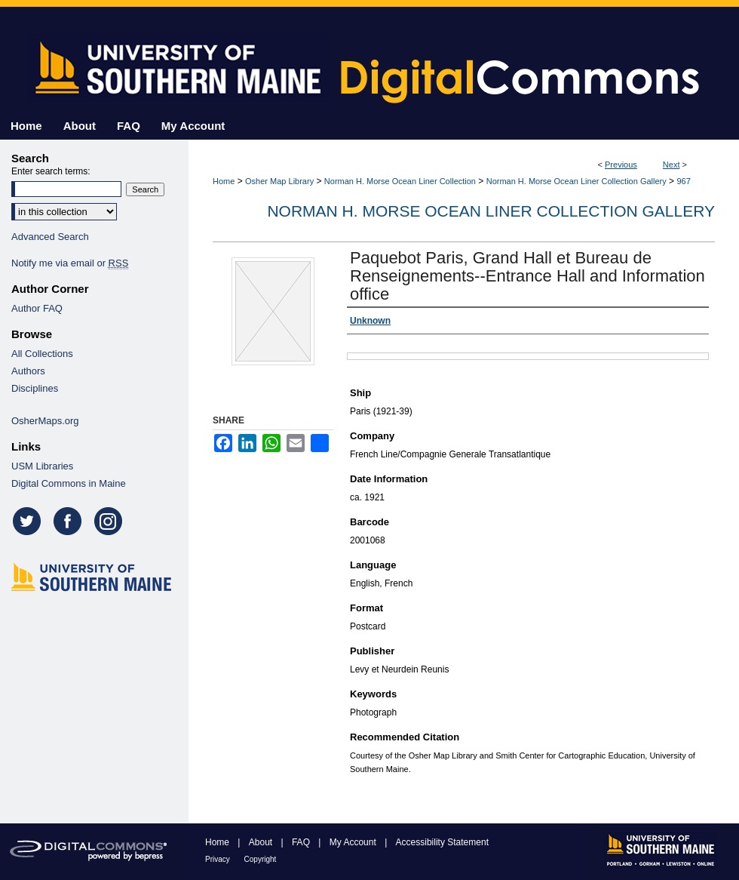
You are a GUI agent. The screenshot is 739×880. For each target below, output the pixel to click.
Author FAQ (37, 308)
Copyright (260, 859)
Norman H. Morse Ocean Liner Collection (400, 181)
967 (683, 181)
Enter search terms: (50, 171)
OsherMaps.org (45, 420)
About (262, 842)
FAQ (302, 842)
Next (671, 164)
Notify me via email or (69, 263)
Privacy (218, 859)
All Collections (42, 353)
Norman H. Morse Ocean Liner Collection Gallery (576, 181)
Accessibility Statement (442, 842)
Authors (28, 371)
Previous (621, 164)
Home (224, 181)
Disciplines (34, 388)
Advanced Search (50, 236)
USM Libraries (42, 466)
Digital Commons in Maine (68, 483)
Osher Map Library (279, 181)
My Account (354, 842)
